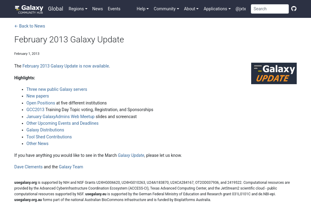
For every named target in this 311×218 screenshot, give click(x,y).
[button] (78, 9)
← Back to (29, 26)
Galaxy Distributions (45, 129)
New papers (37, 96)
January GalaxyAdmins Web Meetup (60, 116)
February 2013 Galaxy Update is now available (65, 66)
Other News (37, 143)
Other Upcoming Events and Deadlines (62, 123)
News (97, 8)
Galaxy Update (131, 155)
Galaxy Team (71, 166)
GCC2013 (35, 109)
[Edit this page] (292, 8)
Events (114, 8)
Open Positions (40, 103)
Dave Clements (28, 166)
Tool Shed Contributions (49, 136)
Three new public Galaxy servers (56, 89)
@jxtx (241, 8)
